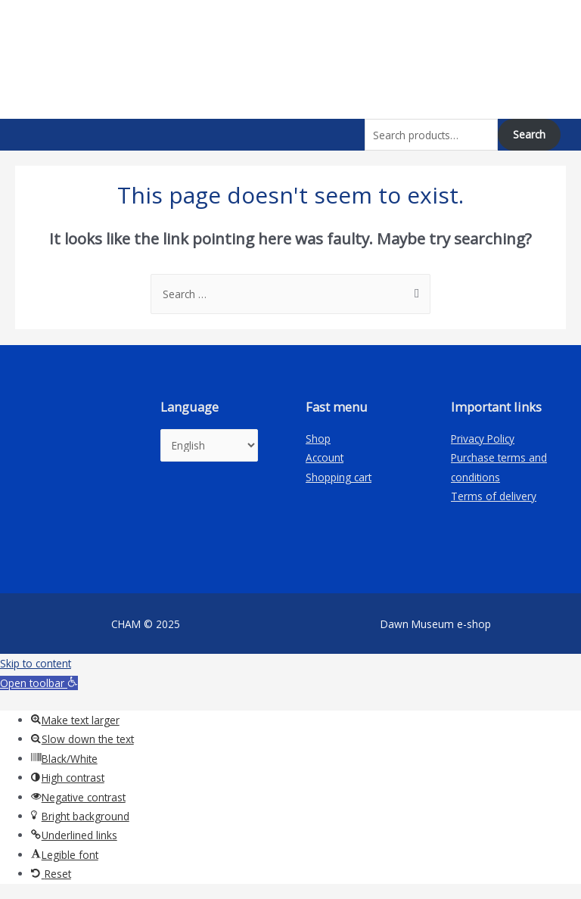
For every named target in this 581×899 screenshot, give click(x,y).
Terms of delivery (493, 496)
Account (324, 457)
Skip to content (35, 663)
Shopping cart (338, 477)
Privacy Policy (482, 438)
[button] (39, 683)
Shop (318, 438)
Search (529, 134)
